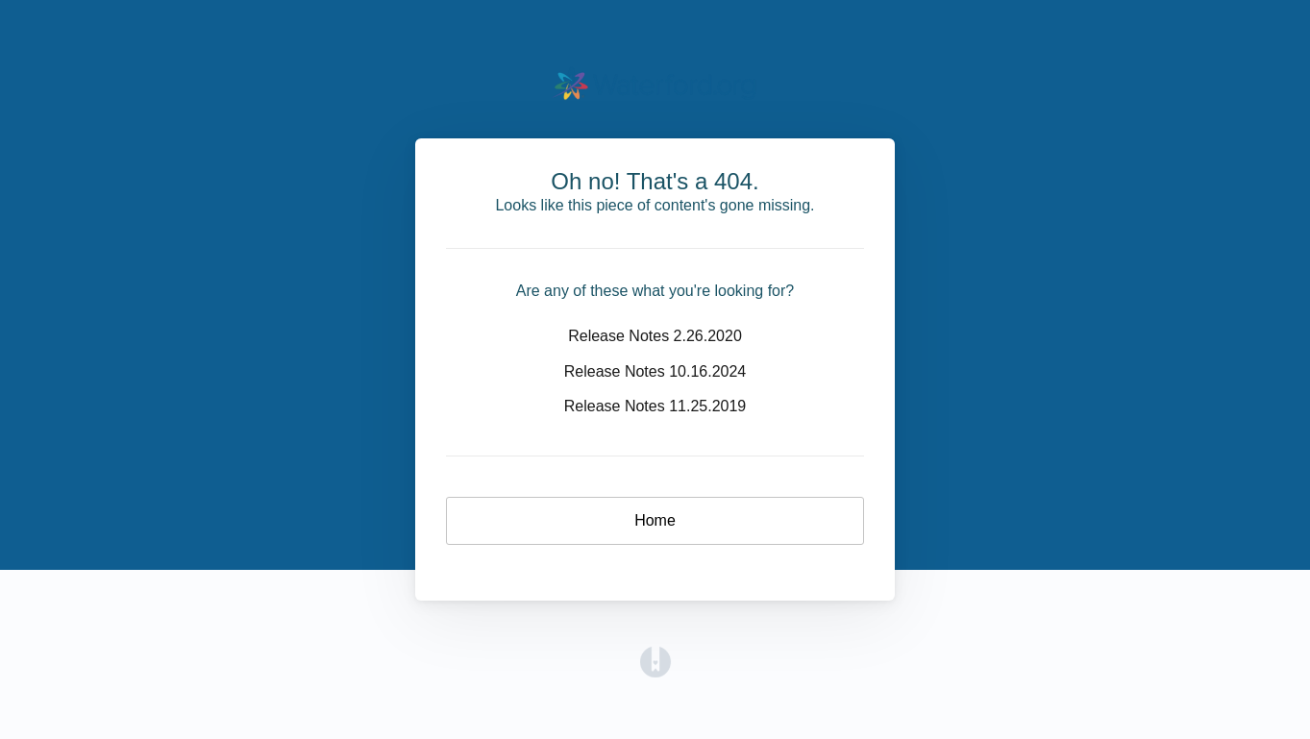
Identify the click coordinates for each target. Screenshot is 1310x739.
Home (655, 520)
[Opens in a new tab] (655, 661)
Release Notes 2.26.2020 (655, 336)
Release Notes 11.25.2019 (655, 406)
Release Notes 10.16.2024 (655, 371)
